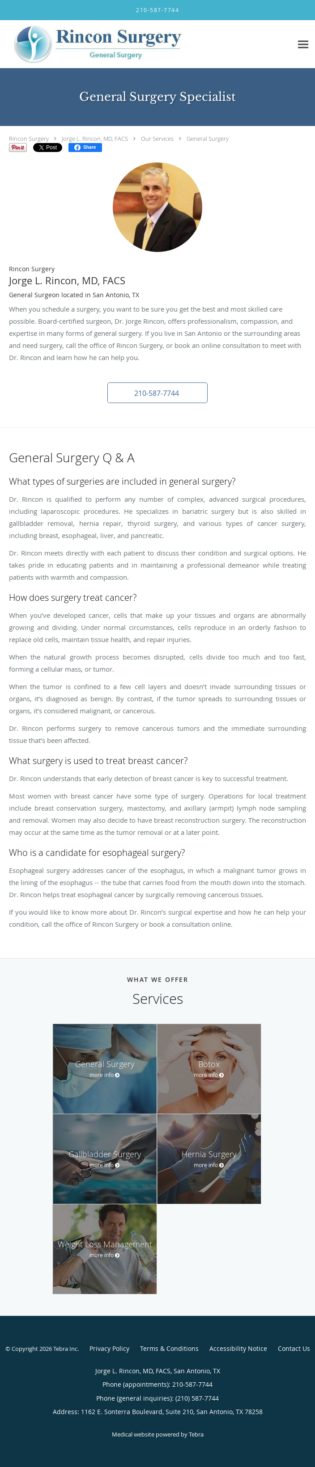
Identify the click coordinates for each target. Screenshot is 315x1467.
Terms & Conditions (169, 1348)
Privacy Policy (109, 1348)
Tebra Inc (65, 1349)
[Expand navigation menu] (303, 44)
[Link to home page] (146, 44)
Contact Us (294, 1348)
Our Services (157, 139)
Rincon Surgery (29, 139)
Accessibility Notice (238, 1348)
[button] (157, 392)
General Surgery (208, 139)
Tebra (196, 1434)
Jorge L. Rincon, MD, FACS (95, 139)
